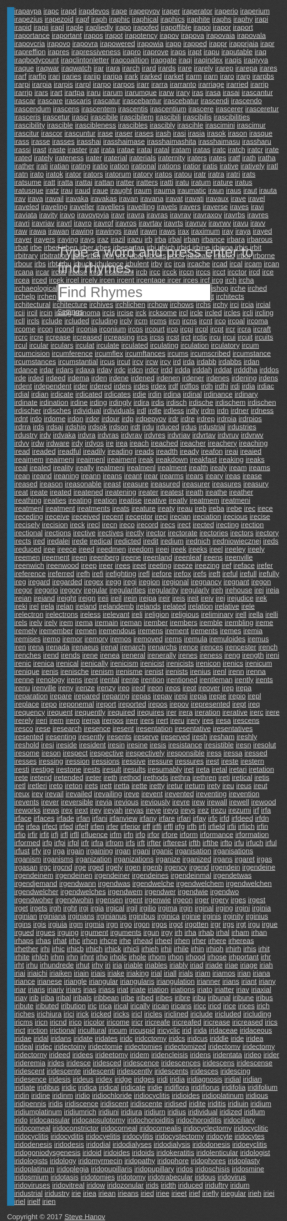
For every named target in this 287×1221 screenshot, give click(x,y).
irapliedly (99, 27)
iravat (174, 198)
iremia (252, 631)
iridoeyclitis (249, 1144)
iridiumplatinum (38, 1112)
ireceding (28, 516)
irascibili (168, 117)
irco (220, 321)
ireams (259, 468)
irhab (206, 932)
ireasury (256, 484)
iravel (256, 198)
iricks (121, 1014)
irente (130, 680)
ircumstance (252, 353)
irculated (134, 345)
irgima (167, 908)
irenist (154, 671)
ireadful (69, 451)
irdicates (117, 394)
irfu (239, 843)
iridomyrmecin (100, 1161)
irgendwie (193, 892)
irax (183, 231)
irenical (67, 663)
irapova (192, 35)
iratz (52, 190)
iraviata (25, 215)
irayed (262, 231)
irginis (211, 916)
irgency (175, 867)
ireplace (26, 704)
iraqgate (164, 60)
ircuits (264, 337)
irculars (61, 345)
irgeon (183, 900)
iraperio (226, 11)
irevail (54, 794)
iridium (260, 1104)
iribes (164, 998)
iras (197, 92)
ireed (86, 549)
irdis (157, 402)
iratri (233, 174)
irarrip (259, 84)
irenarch (133, 647)
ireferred (61, 574)
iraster (77, 150)
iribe (127, 998)
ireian (23, 598)
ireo (123, 688)
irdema (78, 378)
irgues (45, 932)
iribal (63, 998)
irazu (134, 239)
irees (122, 565)
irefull (248, 574)
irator (73, 174)
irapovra (85, 44)
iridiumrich (80, 1112)
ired (39, 541)
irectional (28, 533)
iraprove (155, 52)
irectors (242, 533)
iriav (242, 989)
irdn (222, 410)
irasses (63, 141)
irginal (204, 908)
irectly (135, 533)
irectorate (182, 533)
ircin (46, 313)
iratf (234, 158)
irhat (60, 940)
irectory (267, 533)
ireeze (183, 565)
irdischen (262, 402)
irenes (187, 655)
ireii (103, 598)
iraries (71, 76)
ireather (241, 492)
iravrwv (220, 223)
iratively (252, 166)
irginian (25, 916)
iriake (115, 973)
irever (50, 802)
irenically (94, 663)
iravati (194, 198)
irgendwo (224, 892)
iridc (126, 1038)
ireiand (44, 598)
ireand (42, 476)
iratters (147, 182)
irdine (79, 402)
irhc (74, 940)
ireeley (235, 549)
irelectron (28, 614)
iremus (258, 639)
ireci (161, 516)
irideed (59, 1055)
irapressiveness (96, 52)
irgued (24, 932)
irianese (49, 981)
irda (189, 362)
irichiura (49, 1014)
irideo (252, 1055)
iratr (200, 174)
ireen (79, 557)
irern (56, 720)
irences (211, 647)
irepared (87, 696)
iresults (134, 769)
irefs (200, 574)
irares (268, 68)
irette (139, 786)
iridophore (173, 1161)
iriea (89, 1193)
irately (43, 158)
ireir (164, 598)
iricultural (92, 1030)
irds (38, 427)
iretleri (37, 786)
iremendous (117, 631)
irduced (167, 427)
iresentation (154, 728)
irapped (195, 44)
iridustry (57, 1193)
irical (121, 1006)
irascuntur (80, 133)
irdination (53, 402)
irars (41, 92)
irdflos (189, 386)
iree (49, 549)
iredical (101, 541)
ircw (151, 362)
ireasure (135, 484)
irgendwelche (153, 883)
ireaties (54, 500)
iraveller (82, 207)
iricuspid (142, 1030)
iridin (21, 1095)
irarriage (211, 84)
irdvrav (131, 435)
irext (81, 810)
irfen (97, 826)
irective (84, 533)
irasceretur (261, 109)
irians (230, 981)
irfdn (262, 818)
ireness (211, 655)
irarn (211, 76)
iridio (82, 1095)
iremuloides (227, 639)
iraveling (54, 207)
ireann (91, 476)
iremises (27, 639)
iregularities (127, 590)
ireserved (175, 737)
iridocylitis (138, 1136)
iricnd (58, 1022)
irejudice (240, 598)
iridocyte (219, 1136)
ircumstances (35, 362)
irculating (164, 345)
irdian (40, 394)
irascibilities (231, 117)
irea (122, 443)
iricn (41, 1022)
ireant (133, 476)
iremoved (148, 639)
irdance (26, 370)
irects (22, 541)
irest (212, 761)
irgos (159, 924)
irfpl (73, 843)
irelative (227, 606)
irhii (166, 949)
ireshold (26, 745)
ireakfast (203, 459)
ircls (33, 321)
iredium (172, 541)
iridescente (64, 1071)
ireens (213, 557)
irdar (46, 370)
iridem (139, 1055)
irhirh (233, 949)
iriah (266, 965)
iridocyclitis (31, 1136)
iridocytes (249, 1136)
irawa (37, 231)
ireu (228, 786)
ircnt (205, 321)
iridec (43, 1046)
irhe (125, 940)
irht (19, 965)
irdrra (22, 427)
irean (22, 476)
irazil (117, 239)
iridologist (255, 1152)
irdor (92, 419)
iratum (201, 182)
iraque (24, 68)
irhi (45, 949)
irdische (201, 402)
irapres (58, 52)
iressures (189, 761)
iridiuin (238, 1104)
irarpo (102, 84)
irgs (228, 924)
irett (106, 786)
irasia (196, 133)
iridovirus (231, 1177)
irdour (111, 419)
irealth (198, 468)
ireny (65, 688)
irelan (65, 606)
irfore (170, 834)
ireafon (212, 451)
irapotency (141, 35)
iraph (99, 19)
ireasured (165, 484)
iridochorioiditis (150, 1120)
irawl (131, 231)
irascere (200, 109)
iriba (47, 998)
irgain (75, 851)
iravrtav (150, 223)
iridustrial (28, 1193)
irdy (77, 443)
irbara (236, 239)
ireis (178, 598)
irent (91, 680)
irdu (148, 427)
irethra (180, 777)
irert (162, 720)
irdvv (21, 443)
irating (80, 166)
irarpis (63, 84)
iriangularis (137, 981)
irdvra (87, 435)
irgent (133, 900)
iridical (109, 1087)
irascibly (162, 125)
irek (261, 598)
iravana (152, 198)
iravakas (104, 198)
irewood (263, 802)
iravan (128, 198)
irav (20, 198)
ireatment (60, 508)
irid (186, 1030)
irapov (169, 35)
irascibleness (95, 125)
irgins (22, 924)
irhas (43, 940)
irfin (262, 826)
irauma (164, 190)
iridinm (62, 1095)
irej (220, 598)
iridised (175, 1104)
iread (22, 451)
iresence (97, 728)
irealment (172, 468)
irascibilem (136, 117)
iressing (51, 761)
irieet (178, 1193)
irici (69, 1014)
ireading (119, 451)
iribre (182, 998)
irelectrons (61, 614)
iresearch (67, 728)
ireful (230, 574)
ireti (224, 777)
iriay (20, 998)
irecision (55, 525)
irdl (141, 410)
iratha (267, 158)
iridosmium (31, 1177)
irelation (200, 606)
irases (144, 133)
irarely (203, 68)
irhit (264, 949)
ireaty (166, 508)
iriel (19, 1201)
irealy (218, 468)
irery (193, 720)
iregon (261, 582)
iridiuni (108, 1112)
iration (119, 166)
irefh (83, 574)
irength (253, 655)
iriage (249, 965)
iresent (123, 728)
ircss (157, 337)
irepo (49, 704)
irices (246, 1006)
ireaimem (28, 459)
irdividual (87, 410)
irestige (42, 769)
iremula (195, 639)
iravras (157, 215)
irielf (33, 1201)
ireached (164, 443)
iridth (168, 1185)
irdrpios (250, 419)
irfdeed (242, 818)
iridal (40, 1038)
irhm (57, 957)
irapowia (150, 44)
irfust (21, 851)
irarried (237, 84)
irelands (148, 606)
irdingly (120, 402)
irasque (260, 133)
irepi (181, 696)
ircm (141, 321)
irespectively (145, 753)
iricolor (94, 1022)
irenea (110, 655)
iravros (126, 223)
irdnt (21, 419)
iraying (67, 239)
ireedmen (111, 549)
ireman (131, 622)
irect (184, 525)
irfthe (210, 843)
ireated (60, 492)
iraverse (215, 207)
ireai (231, 451)
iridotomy (131, 1177)
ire (110, 443)
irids (152, 1185)
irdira (141, 402)
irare (185, 68)
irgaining (99, 851)
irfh (192, 826)
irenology (50, 680)
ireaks (255, 459)
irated (23, 158)
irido (21, 1120)
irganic (162, 851)
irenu (22, 688)
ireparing (116, 696)
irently (243, 680)
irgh (55, 908)
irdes (141, 386)
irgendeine (258, 867)
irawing (82, 231)
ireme (264, 622)
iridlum (254, 1112)
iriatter (224, 989)
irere (272, 712)
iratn (21, 174)
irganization (93, 859)
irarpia (42, 84)
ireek (178, 549)
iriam (202, 973)
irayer (23, 239)
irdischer (27, 410)
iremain (106, 622)
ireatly (178, 500)
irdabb (207, 362)
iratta (65, 182)
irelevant (116, 614)
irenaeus (85, 647)
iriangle (75, 981)
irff (146, 826)
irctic (200, 337)
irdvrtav (204, 435)
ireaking (231, 459)
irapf (82, 19)
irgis (39, 924)
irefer (265, 565)
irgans (222, 859)
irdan (251, 362)
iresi (47, 745)
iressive (133, 761)
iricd (214, 1006)
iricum (117, 1030)
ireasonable (83, 484)
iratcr (255, 150)
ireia (272, 590)
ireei (162, 549)
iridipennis (30, 1104)
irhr (266, 957)
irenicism (124, 663)
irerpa (91, 720)
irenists (177, 671)
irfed (66, 826)
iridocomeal (32, 1128)
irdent (23, 386)
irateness (69, 158)
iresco (23, 728)
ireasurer (196, 484)
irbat (21, 247)
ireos (172, 688)
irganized (197, 859)
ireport (106, 704)
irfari (184, 818)
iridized (231, 1112)
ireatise (130, 500)
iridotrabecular (170, 1177)
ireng (232, 655)
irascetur (56, 117)
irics (271, 1022)
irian (244, 973)
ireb (200, 508)
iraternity (171, 158)
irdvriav (178, 435)
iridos (184, 1169)
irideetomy (111, 1055)
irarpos (124, 84)
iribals (82, 998)
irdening (244, 378)
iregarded (67, 582)
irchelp (24, 296)
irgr (216, 924)
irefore (162, 574)
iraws (167, 231)
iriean (107, 1193)
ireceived (85, 516)
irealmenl (141, 468)
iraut (250, 190)
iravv (257, 223)
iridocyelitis (103, 1136)
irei (259, 590)
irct (186, 337)
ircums (177, 353)
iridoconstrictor (76, 1128)
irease (252, 476)
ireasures (226, 484)
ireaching (253, 443)
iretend (41, 777)
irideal (23, 1046)
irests (92, 769)
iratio (100, 166)
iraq (260, 52)
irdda (182, 370)
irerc (257, 712)
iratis (209, 166)
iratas (202, 150)
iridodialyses (132, 1144)
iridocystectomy (179, 1136)
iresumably (165, 769)
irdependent (53, 386)
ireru (177, 720)
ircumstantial (78, 362)
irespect (75, 753)
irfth (194, 843)
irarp (243, 76)
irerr (131, 720)
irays (87, 239)
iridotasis (64, 1177)
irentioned (181, 680)
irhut (83, 965)
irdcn (135, 370)
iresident (92, 745)
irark (131, 76)
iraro (227, 76)
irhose (217, 957)
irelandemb (116, 606)
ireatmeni (235, 500)
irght (70, 908)
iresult (111, 769)
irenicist (152, 663)
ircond (64, 329)
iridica (87, 1087)
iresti (21, 769)
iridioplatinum (223, 1095)
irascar (25, 101)
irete (21, 777)
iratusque (28, 190)
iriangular (103, 981)
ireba (216, 508)
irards (167, 68)
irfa (266, 810)
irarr (143, 84)
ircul (20, 345)
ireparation (31, 696)
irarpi (22, 84)
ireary (214, 476)
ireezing (207, 565)
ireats (121, 508)
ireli (136, 614)
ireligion (157, 614)
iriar (20, 989)
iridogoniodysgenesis (47, 1152)
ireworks (27, 810)
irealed (40, 468)
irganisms (58, 859)
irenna (256, 671)
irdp (127, 419)
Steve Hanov (85, 1217)
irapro (132, 52)
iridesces (204, 1071)
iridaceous (256, 1030)
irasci (80, 117)
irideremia (29, 1063)
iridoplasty (244, 1161)
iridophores (208, 1161)
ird (177, 362)
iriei (268, 1193)
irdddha (246, 370)
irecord (147, 525)
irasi (179, 133)
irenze (84, 688)
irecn (109, 525)
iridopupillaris (111, 1169)
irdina (172, 394)
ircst (172, 337)
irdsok (97, 427)
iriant (248, 981)
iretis (261, 777)
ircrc (21, 337)
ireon (155, 688)
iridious (256, 1095)
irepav (162, 696)
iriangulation (175, 981)
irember (156, 622)
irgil (131, 908)
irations (169, 166)
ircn (174, 321)
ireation (105, 500)
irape (119, 11)
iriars (73, 989)
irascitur (26, 133)
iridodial (98, 1144)
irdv (45, 435)
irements (204, 631)
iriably (178, 965)
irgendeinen (74, 875)
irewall (217, 802)
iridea (255, 1038)
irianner (209, 981)
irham (240, 932)
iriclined (176, 1014)
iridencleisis (169, 1055)
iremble (211, 622)
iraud (82, 190)
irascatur (106, 101)
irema (84, 622)
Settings (70, 312)
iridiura (131, 1112)
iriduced (190, 1185)
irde (20, 378)
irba (160, 239)
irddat (223, 370)
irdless (173, 410)
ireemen (27, 557)
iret (189, 769)
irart (56, 92)
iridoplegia (72, 1169)
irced (39, 280)
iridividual (202, 1112)
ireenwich (29, 565)
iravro (83, 223)
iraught (121, 190)
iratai (144, 150)
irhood (196, 957)
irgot (176, 924)
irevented (179, 794)
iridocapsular (49, 1120)
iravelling (141, 207)
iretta (121, 786)
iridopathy (139, 1161)
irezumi (239, 810)
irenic (22, 663)
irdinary (246, 394)
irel (34, 606)
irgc (45, 867)
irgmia (94, 924)
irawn (148, 231)
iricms (23, 1022)
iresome (26, 753)
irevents (26, 802)
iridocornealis (160, 1128)
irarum (113, 92)
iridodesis (69, 1144)
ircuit (245, 337)
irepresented (210, 704)
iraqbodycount (36, 60)
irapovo (58, 44)
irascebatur (181, 101)
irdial (21, 394)
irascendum (32, 109)
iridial (232, 1079)
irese (42, 728)
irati (42, 166)
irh (178, 932)
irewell (239, 802)
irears (195, 476)
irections (58, 533)
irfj (54, 834)
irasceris (27, 117)
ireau (185, 508)
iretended (68, 777)
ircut (123, 362)
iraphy (243, 19)
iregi (130, 582)
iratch (236, 150)
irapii (40, 27)
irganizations (133, 859)
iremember (56, 631)
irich (263, 1006)
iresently (91, 737)
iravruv (195, 223)
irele (248, 606)
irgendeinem (33, 875)
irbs (40, 264)
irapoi (202, 27)
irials (185, 973)
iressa (232, 753)
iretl (20, 786)
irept (239, 704)
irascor (52, 133)
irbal (175, 239)
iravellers (110, 207)
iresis (158, 745)
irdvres (155, 435)
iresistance (185, 745)
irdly (192, 410)
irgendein (225, 867)
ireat (21, 492)
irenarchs (162, 647)
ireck (77, 525)
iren (20, 647)
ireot (189, 688)
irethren (204, 777)
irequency (29, 712)
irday (104, 370)
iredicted (127, 541)
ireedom (140, 549)
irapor (222, 27)
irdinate (26, 402)
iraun (216, 190)
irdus (188, 427)
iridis (55, 1104)
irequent (59, 712)
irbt (53, 264)
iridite (197, 1104)
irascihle (190, 125)
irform (189, 834)
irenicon (208, 663)
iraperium (255, 11)
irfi (202, 826)
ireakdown (172, 459)
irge (80, 867)
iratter (125, 182)
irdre (187, 419)
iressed (255, 753)
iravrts (173, 223)
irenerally (161, 655)
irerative (235, 712)
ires (207, 720)
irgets (38, 908)
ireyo (170, 810)
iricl (136, 1014)
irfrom (114, 843)
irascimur (251, 125)
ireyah (113, 810)
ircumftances (145, 353)
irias (90, 989)
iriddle (219, 1038)
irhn (72, 957)
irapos (93, 35)
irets (91, 786)
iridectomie (105, 1046)
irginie (191, 916)
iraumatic (191, 190)
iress (213, 753)
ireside (66, 745)
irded (36, 378)
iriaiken (60, 973)
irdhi (221, 386)
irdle (155, 410)
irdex (158, 386)
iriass (106, 989)
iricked (101, 1014)
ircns (189, 321)
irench (267, 647)
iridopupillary (154, 1169)
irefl (144, 574)
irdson (118, 427)
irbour (23, 264)
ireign (87, 598)
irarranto (183, 84)
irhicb (75, 949)
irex (66, 810)
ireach (139, 443)
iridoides (116, 1152)
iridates (106, 1038)
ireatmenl (28, 508)
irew (198, 802)
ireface (244, 565)
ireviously (155, 802)
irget (21, 908)
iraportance (32, 35)
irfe (19, 826)
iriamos (223, 973)
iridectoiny (70, 1046)
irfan (83, 818)
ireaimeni (59, 459)
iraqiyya (256, 60)
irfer (112, 826)
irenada (58, 647)
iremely (25, 631)
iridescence (141, 1063)
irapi (261, 19)
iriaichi (37, 973)
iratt (49, 182)
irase (105, 133)
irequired (121, 712)
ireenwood (62, 565)
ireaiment (121, 459)
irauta (268, 190)
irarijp (92, 76)
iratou (183, 174)
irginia (261, 908)
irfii (231, 826)
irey (95, 810)
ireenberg (104, 557)
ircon (45, 329)
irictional (63, 1030)
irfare (167, 818)
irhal (222, 932)
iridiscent (114, 1104)
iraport (243, 27)
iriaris (36, 989)
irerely (23, 720)
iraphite (198, 19)
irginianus (111, 916)
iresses (25, 761)
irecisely (27, 525)
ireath (195, 492)
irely (50, 622)
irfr (85, 843)
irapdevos (93, 11)
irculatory (225, 345)
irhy (97, 965)
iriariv (55, 989)
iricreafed (186, 1022)
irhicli (131, 949)
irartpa (74, 92)
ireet (139, 565)
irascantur (257, 92)
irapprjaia (243, 44)
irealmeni (110, 468)
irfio (20, 834)
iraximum (205, 231)
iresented (28, 737)
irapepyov (144, 11)
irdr (173, 419)
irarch (131, 68)
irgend (199, 867)
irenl (219, 671)
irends (70, 655)
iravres (258, 215)
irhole (137, 957)
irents (264, 680)
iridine (40, 1095)
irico (75, 1022)
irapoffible (176, 27)
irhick (113, 949)
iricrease (216, 1022)
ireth (110, 777)
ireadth (167, 451)
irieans (128, 1193)
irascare (50, 101)
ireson (51, 753)
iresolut (264, 745)
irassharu (256, 141)
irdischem (230, 402)
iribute (23, 1006)
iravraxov (207, 215)
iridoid (91, 1152)
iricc (200, 1006)
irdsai (54, 427)
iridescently (134, 1071)
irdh (207, 386)
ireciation (207, 516)
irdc (119, 370)
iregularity (163, 590)
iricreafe (157, 1022)
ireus (243, 786)
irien (49, 1201)
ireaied (250, 451)
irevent (152, 794)
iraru (93, 92)
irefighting (120, 574)
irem (66, 622)
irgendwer (160, 892)
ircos (135, 329)
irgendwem (125, 892)
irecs (167, 525)
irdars (65, 370)
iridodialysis (171, 1144)
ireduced (28, 549)
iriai (19, 973)
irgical (115, 908)
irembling (238, 622)
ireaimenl (90, 459)
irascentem (98, 109)
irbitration (54, 256)
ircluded (76, 321)
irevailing (108, 794)
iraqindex (208, 60)
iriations (182, 989)
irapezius (28, 19)
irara (113, 68)
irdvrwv (252, 435)
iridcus (197, 1038)
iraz (102, 239)
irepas (141, 696)
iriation (158, 989)
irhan (259, 932)
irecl (93, 525)
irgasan (26, 867)
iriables (156, 965)
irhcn (89, 940)
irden (99, 378)
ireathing (28, 500)
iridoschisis (212, 1169)
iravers (190, 207)
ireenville (239, 557)
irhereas (241, 940)
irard (149, 68)
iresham (221, 737)
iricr (137, 1022)
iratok (54, 174)
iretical (242, 777)
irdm (208, 410)
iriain (81, 973)
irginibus (142, 916)
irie (76, 1193)
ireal (21, 468)
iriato (204, 989)
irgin (186, 908)
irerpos (113, 720)
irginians (81, 916)
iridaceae (223, 1030)
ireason (51, 484)
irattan (104, 182)
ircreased (87, 337)
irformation (252, 834)
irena (36, 647)
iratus (243, 182)
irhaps (23, 940)
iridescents (172, 1071)
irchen (46, 296)
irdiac (265, 386)
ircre (36, 337)
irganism (27, 859)
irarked (151, 76)
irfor (153, 834)
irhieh (150, 949)
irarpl (83, 84)
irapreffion (30, 52)
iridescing (235, 1071)
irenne (24, 680)
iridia (177, 1079)
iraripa (113, 76)
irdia (248, 386)
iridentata (227, 1055)
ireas (232, 476)
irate (272, 150)
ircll (19, 321)
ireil (115, 598)
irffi (157, 826)
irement (177, 631)
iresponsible (186, 753)
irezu (218, 810)
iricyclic (168, 1030)
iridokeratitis (175, 1152)
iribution (73, 1006)
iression (77, 761)
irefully (269, 574)
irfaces (43, 818)
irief (194, 1193)
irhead (143, 940)
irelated (174, 606)
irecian (180, 516)
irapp (173, 44)
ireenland (157, 557)
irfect (49, 826)
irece (265, 508)
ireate (39, 492)
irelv (35, 622)
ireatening (120, 492)
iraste (57, 150)
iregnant (236, 582)
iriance (24, 981)
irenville (44, 688)
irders (122, 386)
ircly (126, 321)
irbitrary (26, 256)
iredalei (58, 541)
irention (152, 680)
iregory (71, 590)
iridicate (133, 1087)
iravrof (103, 223)
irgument (94, 932)
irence (188, 647)
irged (96, 867)
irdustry (26, 435)
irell (241, 614)
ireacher (193, 443)
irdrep (206, 419)
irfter (154, 843)
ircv (137, 362)
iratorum (118, 174)
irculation (194, 345)
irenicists (180, 663)
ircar (42, 272)
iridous (205, 1177)
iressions (106, 761)
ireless (90, 614)
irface (23, 818)
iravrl (64, 223)
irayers (44, 239)
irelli (271, 614)
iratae (126, 150)
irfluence (94, 834)
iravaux (217, 198)
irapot (114, 35)
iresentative (192, 728)
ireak (145, 459)
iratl (272, 166)
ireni (272, 655)
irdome (54, 419)
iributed (47, 1006)
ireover (209, 688)
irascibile (104, 117)
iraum (143, 190)
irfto (226, 843)
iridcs (177, 1038)
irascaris (78, 101)
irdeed (56, 378)
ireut (260, 786)
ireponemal (76, 704)
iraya (242, 231)
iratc (219, 150)
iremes (230, 631)
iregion (149, 582)
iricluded (228, 1014)
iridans (60, 1038)
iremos (120, 639)
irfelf (81, 826)
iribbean (106, 998)
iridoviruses (32, 1185)
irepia (198, 696)
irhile (181, 949)
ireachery (222, 443)
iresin (116, 745)
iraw (20, 231)
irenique (26, 671)
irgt (241, 924)
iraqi (185, 60)
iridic (68, 1087)
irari (54, 76)
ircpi (186, 329)
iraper (171, 11)
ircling (264, 313)
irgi (83, 908)
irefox (182, 574)
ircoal (236, 321)
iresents (119, 737)
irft (141, 843)
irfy (36, 851)
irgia (97, 908)
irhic (58, 949)
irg (47, 851)
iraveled (26, 207)
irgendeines (150, 875)
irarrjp (23, 92)
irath (249, 158)
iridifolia (234, 1087)
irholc (118, 957)
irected (203, 525)
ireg (20, 582)
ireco (127, 525)
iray (227, 231)
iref (227, 565)
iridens (200, 1055)
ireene (131, 557)
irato (37, 174)
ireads (144, 451)
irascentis (133, 109)
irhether (26, 949)
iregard (39, 582)
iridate (83, 1038)
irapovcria (29, 44)
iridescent (29, 1071)
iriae (231, 965)
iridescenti (99, 1071)
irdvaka (64, 435)
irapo (123, 27)
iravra (136, 215)
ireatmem (204, 500)
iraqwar (47, 68)
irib (34, 998)
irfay (199, 818)
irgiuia (57, 924)
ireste (230, 761)
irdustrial (212, 427)
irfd (224, 818)
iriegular (233, 1193)
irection (252, 525)
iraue (100, 190)
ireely (256, 549)
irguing (67, 932)
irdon (75, 419)
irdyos (94, 443)
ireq (254, 704)
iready (189, 451)
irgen (132, 867)
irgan (123, 851)
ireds (270, 541)
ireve (131, 794)
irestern (252, 761)
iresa (223, 720)
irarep (224, 68)
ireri (41, 720)
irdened (143, 378)
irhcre (108, 940)
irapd (68, 11)
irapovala (251, 35)
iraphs (221, 19)
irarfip (37, 76)
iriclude (201, 1014)
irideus (83, 1079)
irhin (197, 949)
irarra (159, 84)
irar (98, 68)
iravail (54, 198)
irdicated (88, 394)
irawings (108, 231)
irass (21, 141)
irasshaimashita (171, 141)
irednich (198, 541)
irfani (99, 818)
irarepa (246, 68)
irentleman (216, 680)
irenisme (129, 671)
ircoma (257, 321)
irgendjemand (35, 883)
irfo (140, 834)
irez (203, 810)
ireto (56, 786)
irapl (57, 27)
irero (73, 720)
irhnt (87, 957)
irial (156, 973)
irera (186, 712)
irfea (33, 826)
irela (47, 606)
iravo (67, 215)
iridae (23, 1038)
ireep (89, 565)
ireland (86, 606)
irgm (76, 924)
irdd (166, 370)
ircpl (201, 329)
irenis (50, 671)
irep (228, 688)
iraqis (233, 60)
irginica (168, 916)
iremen (86, 631)
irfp (47, 843)
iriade (214, 965)
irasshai (89, 141)
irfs (130, 843)
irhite (21, 957)
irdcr (152, 370)
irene (90, 655)
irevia (103, 802)
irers (147, 720)
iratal (161, 150)
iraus (233, 190)
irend (51, 655)
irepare (61, 696)
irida (200, 1030)
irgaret (244, 859)
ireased (26, 484)
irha (190, 932)
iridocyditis (66, 1136)
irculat (84, 345)
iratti (166, 182)
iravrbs (234, 215)
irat (94, 150)
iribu (199, 998)
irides (55, 1063)
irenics (233, 663)
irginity (233, 916)
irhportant (244, 957)
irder (81, 386)
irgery (220, 900)
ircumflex (109, 353)
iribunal (219, 998)
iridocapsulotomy (98, 1120)
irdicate (61, 394)
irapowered (117, 44)
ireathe (216, 492)
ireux (21, 794)
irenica (43, 663)
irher (199, 940)
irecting (227, 525)
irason (237, 133)
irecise (260, 516)
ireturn (195, 786)
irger (202, 900)
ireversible (77, 802)
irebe (234, 508)
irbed (51, 247)
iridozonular (125, 1185)
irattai (83, 182)
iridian (252, 1079)
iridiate (24, 1087)
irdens (268, 378)
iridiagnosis (204, 1079)
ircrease (58, 337)
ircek (56, 280)
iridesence (30, 1079)
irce (268, 272)
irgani (141, 851)
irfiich (246, 826)
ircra (244, 329)
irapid (23, 27)
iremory (96, 639)
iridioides (186, 1095)
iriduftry (216, 1185)
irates (217, 158)
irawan (58, 231)
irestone (68, 769)
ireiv (207, 598)
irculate (107, 345)
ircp (172, 329)
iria (117, 965)
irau (66, 190)
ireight (66, 598)
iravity (48, 215)
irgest (256, 900)
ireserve (146, 737)
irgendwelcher (36, 892)
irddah (202, 370)
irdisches (57, 410)
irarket (174, 76)
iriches (24, 1014)
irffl (168, 826)
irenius (200, 671)
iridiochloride (112, 1095)
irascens (66, 109)
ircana (23, 272)
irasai (231, 92)
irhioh (214, 949)
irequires (150, 712)
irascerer (229, 109)
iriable (133, 965)
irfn (129, 834)
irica (105, 1006)
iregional (175, 582)
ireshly (247, 737)
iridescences (181, 1063)
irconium (112, 329)
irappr (218, 44)
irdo (36, 419)
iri (108, 965)
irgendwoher (33, 900)
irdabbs (230, 362)
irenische (74, 671)
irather (24, 166)
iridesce (78, 1063)
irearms (172, 476)
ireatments (93, 508)
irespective (107, 753)
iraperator (197, 11)
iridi (162, 1079)
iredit (150, 541)
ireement (56, 557)
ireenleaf (187, 557)
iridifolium (262, 1087)
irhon (175, 957)
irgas (264, 859)
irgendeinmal (190, 875)
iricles (153, 1014)
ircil (32, 313)
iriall (170, 973)
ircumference (72, 353)
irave (238, 198)
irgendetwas (232, 875)
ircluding (104, 321)
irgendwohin (74, 900)
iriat (122, 989)
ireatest (172, 492)
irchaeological (36, 288)
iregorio (46, 590)
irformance (216, 834)
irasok (216, 133)
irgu (254, 924)
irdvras (108, 435)
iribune (243, 998)
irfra (97, 843)
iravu (240, 223)
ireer (106, 565)
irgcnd (62, 867)
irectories (213, 533)
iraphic (119, 19)
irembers (183, 622)
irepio (237, 696)
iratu (182, 182)
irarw (166, 92)
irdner (240, 410)
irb (148, 239)
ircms (158, 321)
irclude (52, 321)
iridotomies (98, 1177)
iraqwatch (76, 68)
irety (214, 786)
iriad (197, 965)
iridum (239, 1185)
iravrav (180, 215)
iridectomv (224, 1046)
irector (156, 533)
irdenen (168, 378)
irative (229, 166)
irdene (119, 378)
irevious (126, 802)
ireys (187, 810)
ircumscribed (210, 353)
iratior (192, 166)
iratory (143, 174)
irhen (182, 940)
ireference (30, 574)
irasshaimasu (219, 141)
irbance (213, 239)
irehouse (239, 590)
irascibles (132, 125)
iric (92, 1006)
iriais (98, 973)
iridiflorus (205, 1087)
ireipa (147, 598)
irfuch (254, 843)
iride (237, 1038)
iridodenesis (33, 1144)
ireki (20, 606)
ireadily (94, 451)
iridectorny (30, 1055)
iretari (238, 769)
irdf (173, 386)
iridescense (254, 1063)
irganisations (233, 851)
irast (39, 150)
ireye (153, 810)
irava (35, 198)
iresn (243, 745)
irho (102, 957)
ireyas (134, 810)
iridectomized (185, 1046)
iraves (239, 207)
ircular (38, 345)
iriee (162, 1193)
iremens (150, 631)
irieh (254, 1193)
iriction (37, 1030)
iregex (93, 582)
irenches (27, 655)
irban (191, 239)
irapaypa (28, 11)
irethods (155, 777)
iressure (160, 761)
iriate (138, 989)
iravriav (43, 223)
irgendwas (114, 883)
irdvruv (228, 435)
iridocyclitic (251, 1128)
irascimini (220, 125)
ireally (84, 468)
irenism (102, 671)
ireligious (185, 614)
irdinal (192, 394)
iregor (23, 590)
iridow (95, 1185)
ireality (63, 468)
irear (151, 476)
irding (98, 402)
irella (255, 614)
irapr (267, 44)
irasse (40, 141)
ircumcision (32, 353)
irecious (235, 516)
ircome (25, 329)
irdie (139, 394)
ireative (155, 500)
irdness (262, 410)
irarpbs (263, 76)
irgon (142, 924)
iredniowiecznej (236, 541)
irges (238, 900)
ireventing (211, 794)
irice (229, 1006)
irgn (112, 924)
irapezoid (59, 19)
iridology (63, 1161)
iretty (156, 786)
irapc (51, 11)
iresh (199, 737)
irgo (126, 924)
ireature (143, 508)
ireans (112, 476)
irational (143, 166)
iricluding (257, 1014)
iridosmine (248, 1169)
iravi (257, 207)
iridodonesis (211, 1144)
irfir (33, 834)
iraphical (145, 19)
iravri (21, 223)
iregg (113, 582)
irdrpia (227, 419)
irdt (135, 427)
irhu (32, 965)
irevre (181, 802)
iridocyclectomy (207, 1128)
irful (271, 843)
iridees (82, 1055)
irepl (254, 696)
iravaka (77, 198)
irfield (216, 826)
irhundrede (57, 965)
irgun (151, 932)
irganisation (193, 851)
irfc (213, 818)
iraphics (172, 19)
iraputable (237, 52)
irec (249, 508)
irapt (195, 52)
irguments (125, 932)
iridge (123, 1079)
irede (79, 541)
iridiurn (155, 1112)
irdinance (218, 394)
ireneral (133, 655)
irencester (240, 647)
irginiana (52, 916)
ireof (138, 688)
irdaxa (84, 370)
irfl (64, 834)
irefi (97, 574)
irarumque (141, 92)
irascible (60, 125)
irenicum (258, 663)
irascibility (29, 125)
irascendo (246, 101)
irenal (109, 647)
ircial (263, 304)
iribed (145, 998)
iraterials (142, 158)
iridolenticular (217, 1152)
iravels (167, 207)
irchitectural (32, 304)
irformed (27, 843)
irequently (90, 712)
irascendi (215, 101)
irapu (211, 52)
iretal (219, 769)
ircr (230, 329)
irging (224, 908)
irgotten (197, 924)
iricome (118, 1022)
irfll (74, 834)
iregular (96, 590)
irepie (217, 696)
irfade (65, 818)
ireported (132, 704)
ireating (80, 500)
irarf (20, 76)
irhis (249, 949)
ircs (142, 337)
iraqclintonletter (85, 60)
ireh (217, 590)
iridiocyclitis (152, 1095)
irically (140, 1006)
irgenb (152, 867)
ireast (112, 484)
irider (271, 1055)
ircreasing (119, 337)
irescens (246, 720)
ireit (193, 598)
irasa (213, 92)
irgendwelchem (200, 883)
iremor (73, 639)
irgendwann (77, 883)
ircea (21, 280)
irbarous (259, 239)
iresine (137, 745)
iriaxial (261, 989)
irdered (101, 386)
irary (183, 92)
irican (160, 1006)
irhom (157, 957)
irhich (94, 949)
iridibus (48, 1087)
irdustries (241, 427)
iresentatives (233, 728)
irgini (242, 908)
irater (94, 158)
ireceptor (139, 516)
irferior (130, 826)
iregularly (194, 590)
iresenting (60, 737)
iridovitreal (68, 1185)
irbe (36, 247)
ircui (229, 337)
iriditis (217, 1104)
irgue (269, 924)
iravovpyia (93, 215)
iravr (118, 215)
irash (163, 133)
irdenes (217, 378)
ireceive (57, 516)
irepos (157, 704)
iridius (176, 1112)
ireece (66, 549)
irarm (193, 76)
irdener (193, 378)
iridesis (60, 1079)
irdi (235, 386)
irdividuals (119, 410)
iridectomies (143, 1046)
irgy (167, 932)
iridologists (31, 1161)
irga (59, 851)
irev (37, 794)
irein (130, 598)
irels (20, 622)
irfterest (175, 843)
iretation (261, 769)
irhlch (40, 957)
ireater (148, 492)
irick (82, 1014)
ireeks (197, 549)
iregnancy (206, 582)
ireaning (66, 476)
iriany (267, 981)
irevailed (79, 794)
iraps (178, 52)
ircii (19, 313)
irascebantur (142, 101)
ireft (214, 574)
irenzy (106, 688)
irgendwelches (83, 892)
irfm (115, 834)
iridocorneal (119, 1128)
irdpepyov (150, 419)
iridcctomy (151, 1038)
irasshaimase (124, 141)
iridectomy (259, 1046)
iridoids (143, 1152)
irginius (257, 916)
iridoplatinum (34, 1169)
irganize (168, 859)
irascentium (168, 109)
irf (256, 810)
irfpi (59, 843)
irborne (264, 256)
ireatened (88, 492)
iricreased (247, 1022)
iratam (181, 150)
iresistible (219, 745)
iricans (181, 1006)
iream (238, 468)
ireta (203, 769)
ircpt (216, 329)
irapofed (146, 27)
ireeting (160, 565)
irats (248, 174)
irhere (217, 940)
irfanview (123, 818)
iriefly (210, 1193)
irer (171, 712)
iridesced (107, 1063)
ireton (73, 786)
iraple (74, 27)
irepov (179, 704)
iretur (175, 786)
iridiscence (81, 1104)
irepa (243, 688)
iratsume (28, 182)
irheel (163, 940)
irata (108, 150)
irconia (86, 329)
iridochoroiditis (199, 1120)
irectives (111, 533)
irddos (268, 370)
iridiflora (176, 1087)
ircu (215, 337)
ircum (250, 345)
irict (19, 1030)
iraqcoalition (130, 60)
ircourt (155, 329)
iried (147, 1193)
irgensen (109, 900)
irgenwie (158, 900)
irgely (114, 867)
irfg (180, 826)
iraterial (115, 158)
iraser (123, 133)
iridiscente (146, 1104)
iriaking (137, 973)
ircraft (262, 329)
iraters (197, 158)
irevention (244, 794)
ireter (93, 777)
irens (74, 680)
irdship (75, 427)
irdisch (176, 402)
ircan (271, 264)
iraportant (67, 35)
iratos (163, 174)
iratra (216, 174)
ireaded (44, 451)
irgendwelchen (249, 883)
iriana (261, 973)
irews (51, 810)
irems (173, 639)
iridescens (218, 1063)
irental (109, 680)
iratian (59, 166)
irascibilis (197, 117)
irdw (37, 443)
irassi (22, 150)
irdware (58, 443)
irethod (130, 777)
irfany (148, 818)
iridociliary (239, 1120)
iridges (144, 1079)
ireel (216, 549)
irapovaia (220, 35)
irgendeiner (112, 875)
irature (223, 182)
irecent (112, 516)
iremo (51, 639)
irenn (236, 671)
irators (93, 174)
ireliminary (217, 614)
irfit (44, 834)
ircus (107, 362)
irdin (155, 394)
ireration (207, 712)
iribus (264, 998)
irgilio (147, 908)
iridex (104, 1079)
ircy (165, 362)
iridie (154, 1087)
